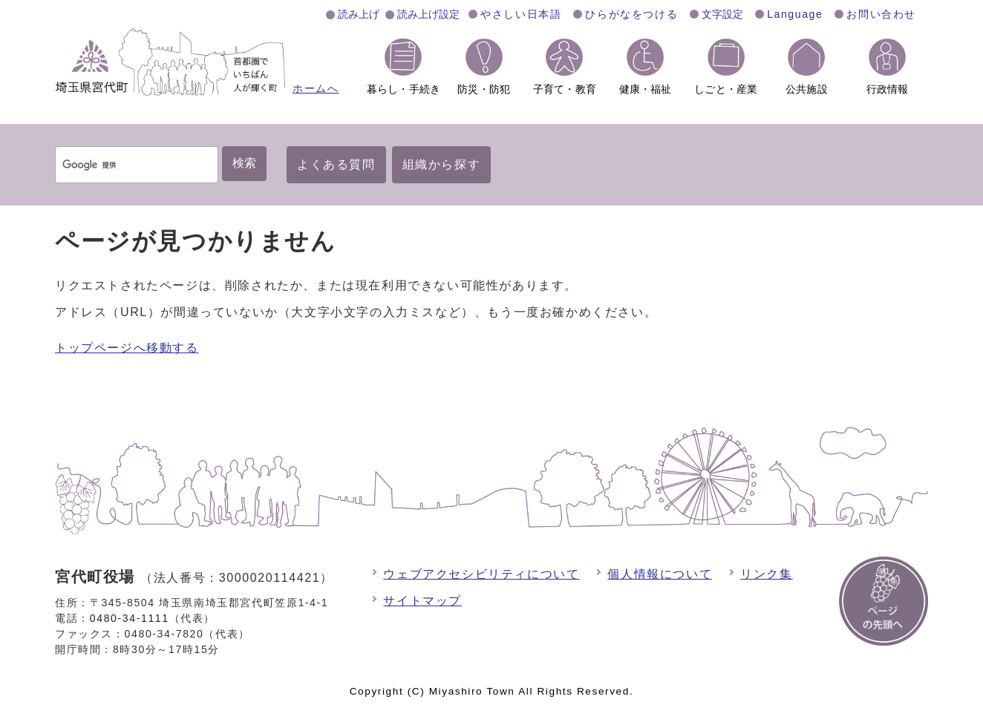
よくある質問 (336, 164)
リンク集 (766, 574)
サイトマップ (422, 600)
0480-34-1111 (129, 618)
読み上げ (358, 14)
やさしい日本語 (520, 14)
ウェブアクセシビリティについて (481, 574)
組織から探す (441, 164)
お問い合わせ (881, 14)
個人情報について (659, 574)
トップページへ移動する (127, 347)
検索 (244, 163)
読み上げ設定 (428, 14)
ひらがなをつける (631, 14)
